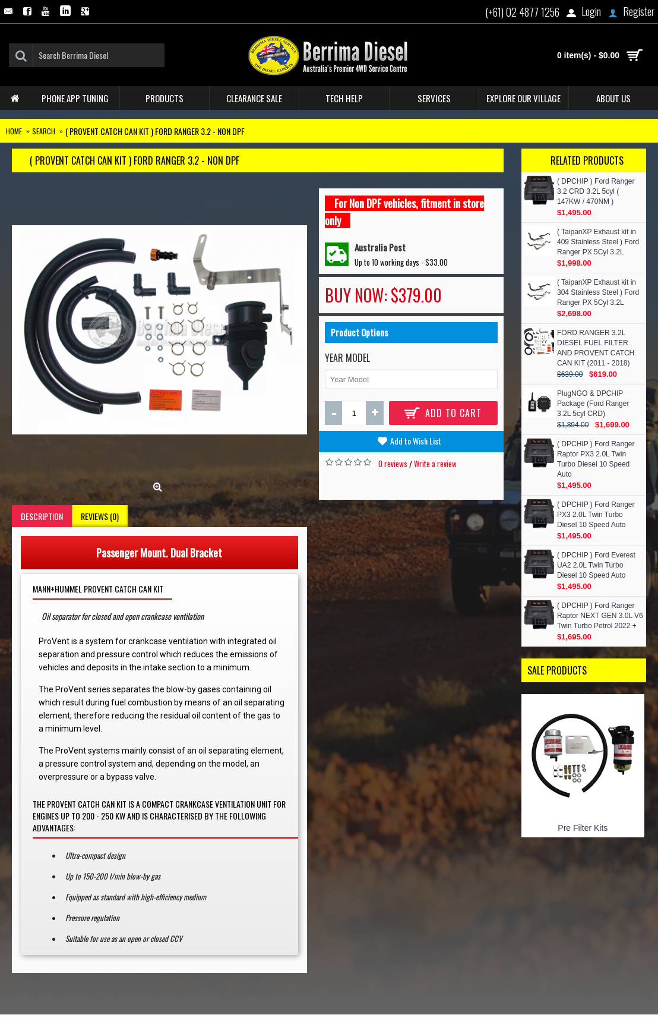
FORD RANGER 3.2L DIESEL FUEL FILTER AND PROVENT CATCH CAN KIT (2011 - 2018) (595, 348)
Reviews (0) (100, 516)
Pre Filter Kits (583, 828)
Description (42, 516)
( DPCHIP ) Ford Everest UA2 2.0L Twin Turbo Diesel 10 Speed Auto (596, 565)
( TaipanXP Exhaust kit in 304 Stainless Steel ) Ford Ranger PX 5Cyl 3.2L (598, 292)
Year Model (347, 358)
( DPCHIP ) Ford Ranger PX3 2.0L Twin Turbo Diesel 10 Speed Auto (595, 514)
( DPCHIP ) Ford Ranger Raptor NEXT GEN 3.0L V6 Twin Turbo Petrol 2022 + (600, 615)
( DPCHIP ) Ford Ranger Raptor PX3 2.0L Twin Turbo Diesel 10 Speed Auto (595, 459)
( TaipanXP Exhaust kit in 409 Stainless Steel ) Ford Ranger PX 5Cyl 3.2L (598, 242)
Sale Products (557, 670)
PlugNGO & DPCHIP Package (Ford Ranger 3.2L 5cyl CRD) (593, 403)
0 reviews (392, 463)
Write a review (435, 463)
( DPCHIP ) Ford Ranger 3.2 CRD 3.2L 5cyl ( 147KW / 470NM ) (595, 191)
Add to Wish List (415, 440)
